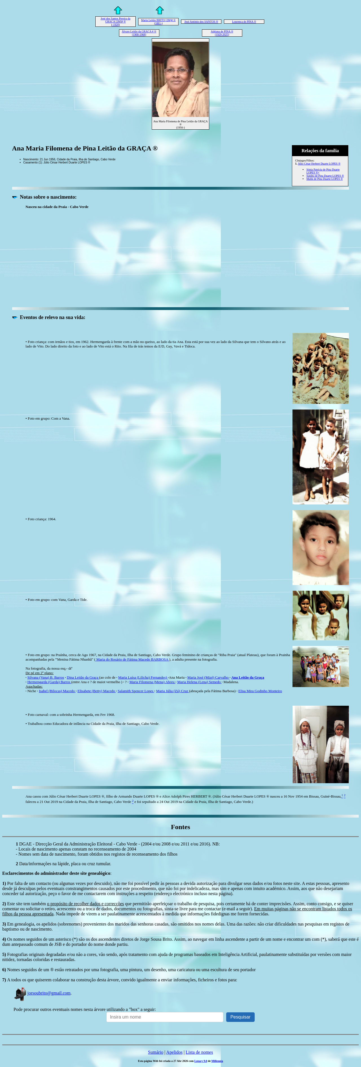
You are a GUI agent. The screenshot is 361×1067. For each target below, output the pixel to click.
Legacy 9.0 (200, 1060)
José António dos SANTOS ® (201, 21)
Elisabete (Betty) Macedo (97, 691)
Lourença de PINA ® (244, 21)
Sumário (155, 1052)
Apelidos (174, 1052)
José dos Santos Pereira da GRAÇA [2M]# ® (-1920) (116, 21)
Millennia (217, 1060)
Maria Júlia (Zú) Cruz (172, 691)
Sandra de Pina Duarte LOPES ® (325, 175)
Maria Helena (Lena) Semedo (199, 682)
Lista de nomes (199, 1052)
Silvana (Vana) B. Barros (45, 677)
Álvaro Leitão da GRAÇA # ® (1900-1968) (139, 33)
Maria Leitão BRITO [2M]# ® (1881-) (158, 22)
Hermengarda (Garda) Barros (49, 682)
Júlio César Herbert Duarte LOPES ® (319, 163)
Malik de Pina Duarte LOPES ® (324, 178)
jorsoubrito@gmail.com (42, 993)
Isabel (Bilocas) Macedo (57, 691)
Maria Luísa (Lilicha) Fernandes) (143, 677)
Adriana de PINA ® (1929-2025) (222, 33)
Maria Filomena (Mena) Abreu (152, 682)
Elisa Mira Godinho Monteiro (260, 691)
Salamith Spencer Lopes (136, 691)
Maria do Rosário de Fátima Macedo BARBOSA (132, 659)
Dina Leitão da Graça (83, 677)
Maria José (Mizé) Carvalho (208, 677)
